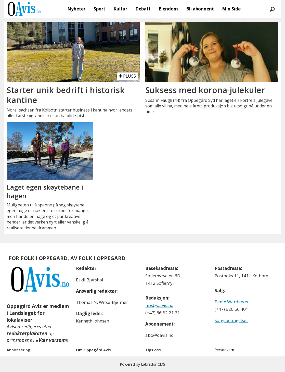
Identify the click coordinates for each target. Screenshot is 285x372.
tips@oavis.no (159, 305)
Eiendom (168, 9)
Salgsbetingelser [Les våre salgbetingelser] (231, 320)
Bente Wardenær (232, 302)
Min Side (231, 9)
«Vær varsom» (52, 340)
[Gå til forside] (24, 9)
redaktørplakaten (27, 333)
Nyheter (76, 9)
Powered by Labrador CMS (142, 364)
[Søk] (272, 9)
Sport (99, 9)
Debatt (143, 9)
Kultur (120, 9)
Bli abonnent (200, 9)
